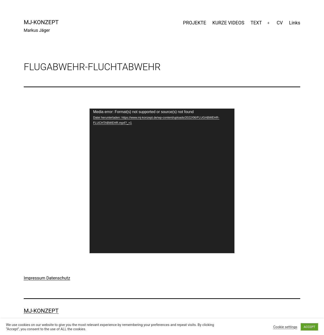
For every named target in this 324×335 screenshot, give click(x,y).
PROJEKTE (194, 23)
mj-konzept (41, 22)
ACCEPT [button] (309, 327)
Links (294, 23)
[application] (162, 181)
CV (280, 23)
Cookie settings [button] (285, 327)
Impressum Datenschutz (47, 277)
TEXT (256, 23)
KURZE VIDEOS (228, 23)
